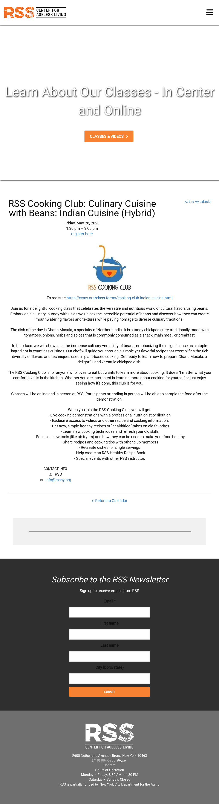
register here (82, 233)
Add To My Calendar (198, 201)
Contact (109, 765)
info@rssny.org (58, 480)
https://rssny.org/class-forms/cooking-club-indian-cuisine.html (119, 298)
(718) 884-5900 (103, 760)
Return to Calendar (111, 500)
